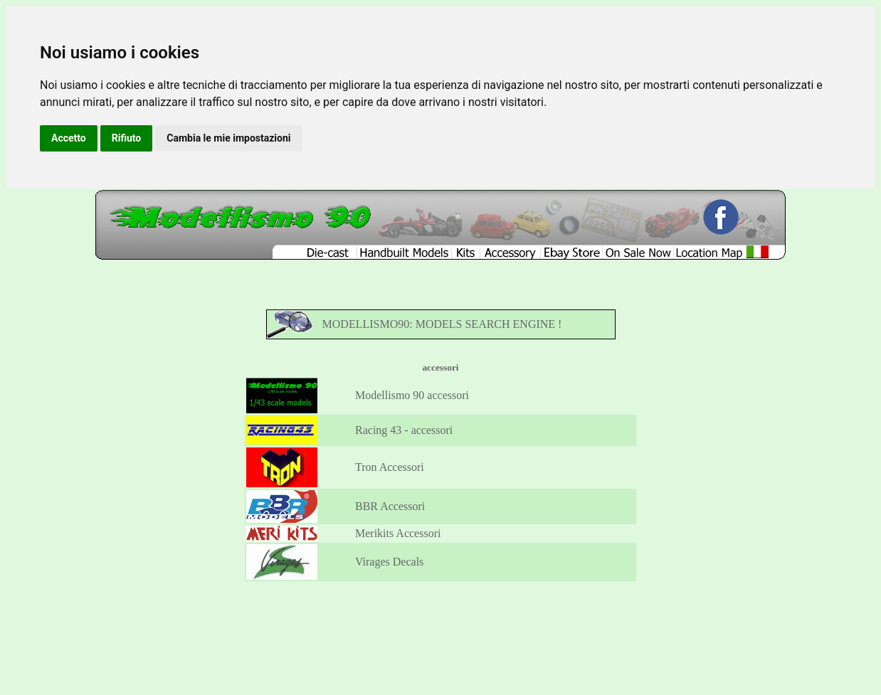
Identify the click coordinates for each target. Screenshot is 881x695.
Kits (395, 627)
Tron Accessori (389, 467)
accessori (440, 367)
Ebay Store (459, 627)
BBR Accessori (390, 506)
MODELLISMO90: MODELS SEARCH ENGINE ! (442, 324)
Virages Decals (389, 562)
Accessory (422, 627)
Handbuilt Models (355, 627)
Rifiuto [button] (127, 138)
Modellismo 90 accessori (412, 395)
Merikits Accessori (397, 533)
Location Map (502, 627)
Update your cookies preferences (501, 671)
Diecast (310, 627)
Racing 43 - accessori (404, 430)
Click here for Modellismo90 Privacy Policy (396, 671)
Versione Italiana (556, 627)
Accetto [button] (68, 138)
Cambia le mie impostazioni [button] (228, 138)
